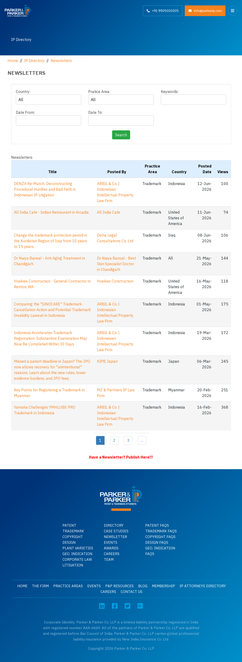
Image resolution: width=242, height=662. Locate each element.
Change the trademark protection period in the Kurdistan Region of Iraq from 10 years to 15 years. (50, 241)
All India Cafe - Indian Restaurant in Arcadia (51, 212)
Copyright (72, 536)
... (142, 440)
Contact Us (131, 591)
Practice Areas (68, 586)
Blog (142, 586)
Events (110, 542)
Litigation (72, 565)
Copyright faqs (160, 536)
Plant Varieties (77, 548)
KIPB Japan (107, 361)
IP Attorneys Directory (203, 586)
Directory (113, 525)
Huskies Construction (115, 281)
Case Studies (116, 531)
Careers (111, 554)
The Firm (40, 586)
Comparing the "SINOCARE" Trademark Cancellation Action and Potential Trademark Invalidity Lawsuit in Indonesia (52, 310)
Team (109, 559)
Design (68, 542)
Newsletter (115, 536)
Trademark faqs (161, 531)
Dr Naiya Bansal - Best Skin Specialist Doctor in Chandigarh (116, 264)
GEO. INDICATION (77, 554)
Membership (163, 586)
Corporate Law (77, 559)
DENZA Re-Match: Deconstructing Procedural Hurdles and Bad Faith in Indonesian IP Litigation (45, 189)
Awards (111, 548)
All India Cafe (108, 212)
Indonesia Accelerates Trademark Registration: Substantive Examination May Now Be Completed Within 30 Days (50, 338)
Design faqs (156, 542)
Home (22, 586)
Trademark (73, 531)
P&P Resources (119, 586)
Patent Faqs (157, 525)
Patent (69, 525)
